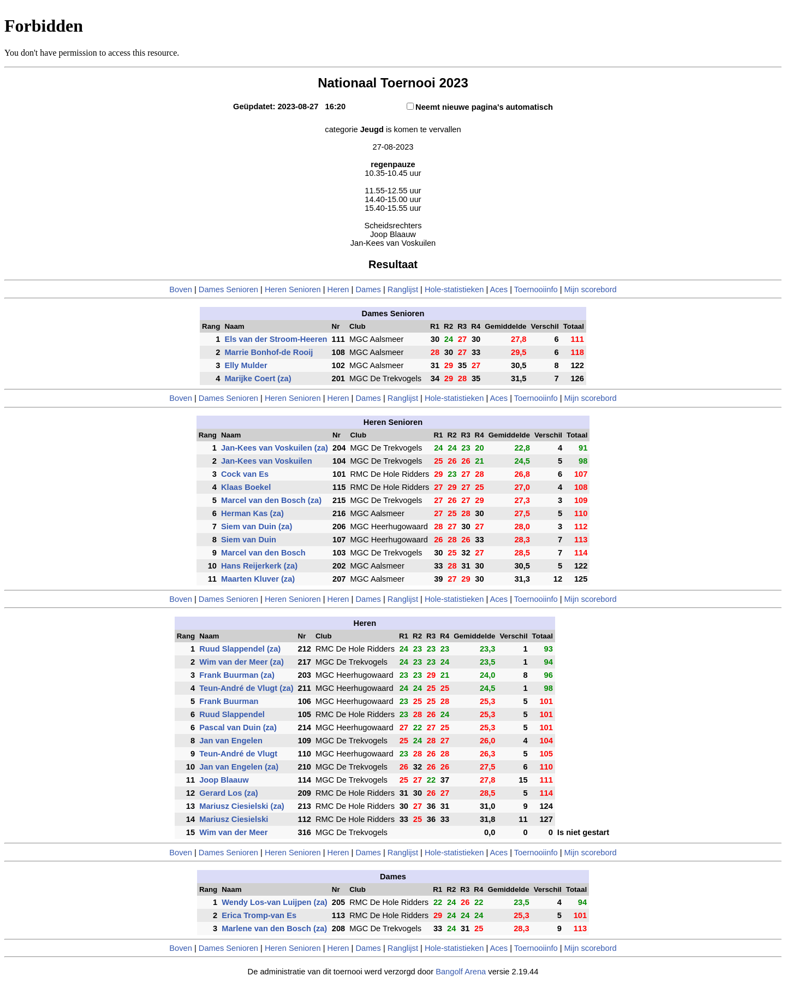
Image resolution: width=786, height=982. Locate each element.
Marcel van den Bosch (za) (271, 500)
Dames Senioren (228, 289)
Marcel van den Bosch (263, 552)
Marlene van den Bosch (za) (274, 928)
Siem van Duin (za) (256, 526)
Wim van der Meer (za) (241, 662)
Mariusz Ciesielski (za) (241, 806)
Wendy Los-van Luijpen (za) (274, 902)
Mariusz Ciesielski (233, 819)
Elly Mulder (245, 365)
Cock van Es (245, 474)
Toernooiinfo (536, 289)
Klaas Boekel (246, 487)
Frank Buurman (228, 701)
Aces (499, 289)
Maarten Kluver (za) (258, 579)
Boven (180, 289)
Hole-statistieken (454, 289)
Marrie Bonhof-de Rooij (268, 352)
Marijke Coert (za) (257, 378)
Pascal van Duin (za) (238, 727)
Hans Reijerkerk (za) (259, 565)
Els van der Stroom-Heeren (275, 339)
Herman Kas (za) (252, 513)
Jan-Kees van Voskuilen (266, 461)
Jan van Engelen (231, 740)
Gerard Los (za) (228, 793)
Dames (369, 289)
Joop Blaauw (223, 780)
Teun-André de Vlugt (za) (246, 688)
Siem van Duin (248, 539)
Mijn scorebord (590, 289)
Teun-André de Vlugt (238, 753)
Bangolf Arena (461, 971)
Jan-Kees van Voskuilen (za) (274, 447)
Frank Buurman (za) (237, 675)
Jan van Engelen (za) (238, 766)
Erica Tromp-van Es (259, 915)
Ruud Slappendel (232, 714)
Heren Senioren (293, 289)
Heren (338, 289)
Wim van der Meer (233, 832)
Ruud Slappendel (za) (240, 648)
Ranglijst (403, 289)
